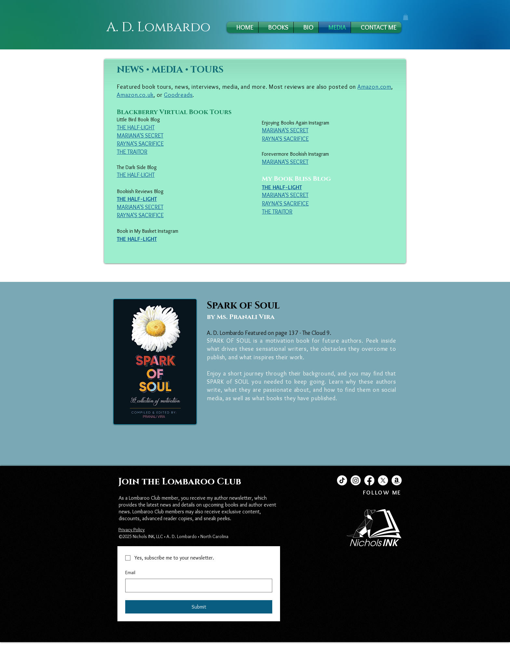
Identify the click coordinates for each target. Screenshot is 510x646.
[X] (383, 480)
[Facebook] (369, 480)
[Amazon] (397, 480)
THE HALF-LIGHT (135, 174)
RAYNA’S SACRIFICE (140, 143)
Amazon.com (374, 86)
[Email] (197, 585)
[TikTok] (342, 480)
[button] (405, 17)
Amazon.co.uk (135, 95)
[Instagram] (356, 480)
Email (130, 572)
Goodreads (178, 95)
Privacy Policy (131, 530)
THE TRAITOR (277, 211)
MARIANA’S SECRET (140, 135)
